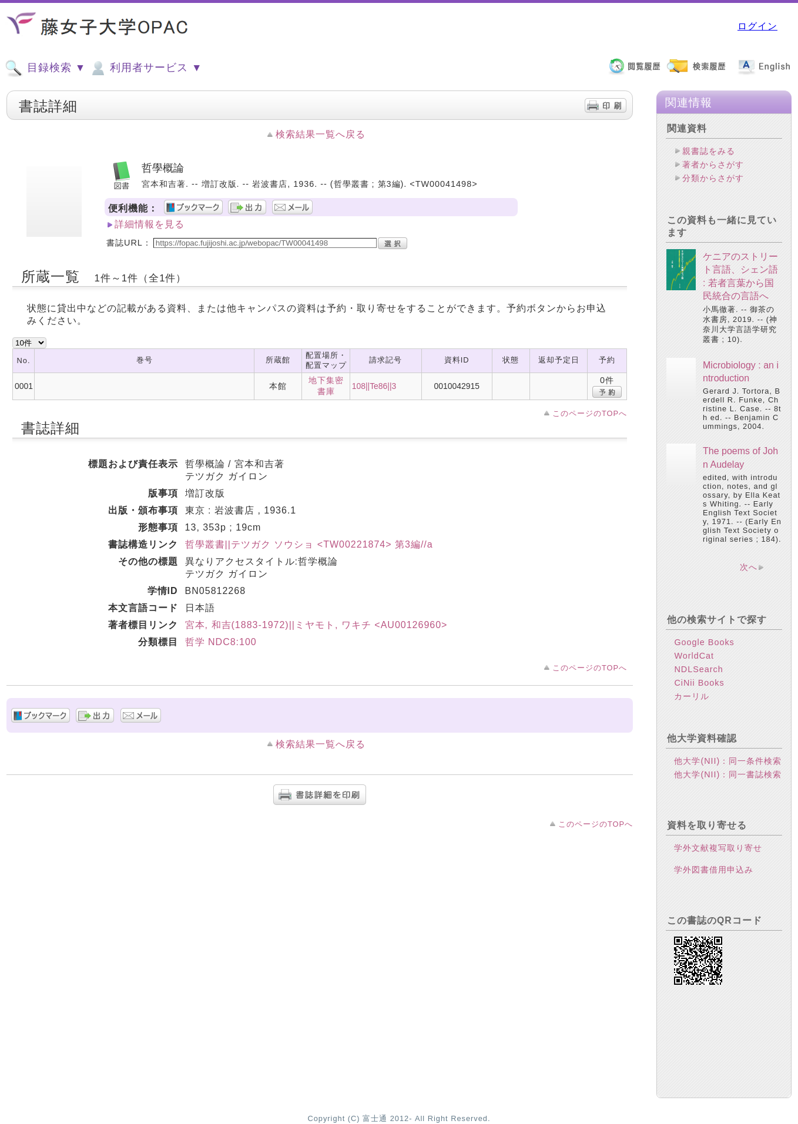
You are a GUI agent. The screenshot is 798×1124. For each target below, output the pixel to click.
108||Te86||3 (374, 386)
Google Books (704, 642)
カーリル (691, 696)
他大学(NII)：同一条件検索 (728, 761)
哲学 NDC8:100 (221, 642)
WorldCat (694, 655)
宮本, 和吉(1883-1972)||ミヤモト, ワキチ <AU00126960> (316, 625)
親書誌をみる (708, 151)
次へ (748, 567)
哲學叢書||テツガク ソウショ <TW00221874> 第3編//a (309, 544)
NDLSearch (698, 669)
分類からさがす (713, 178)
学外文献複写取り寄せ (718, 848)
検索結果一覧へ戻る (321, 134)
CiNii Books (699, 682)
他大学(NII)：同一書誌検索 (728, 774)
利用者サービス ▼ (145, 68)
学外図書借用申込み (713, 869)
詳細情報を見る (150, 224)
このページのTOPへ (589, 413)
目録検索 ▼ (45, 68)
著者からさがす (713, 164)
